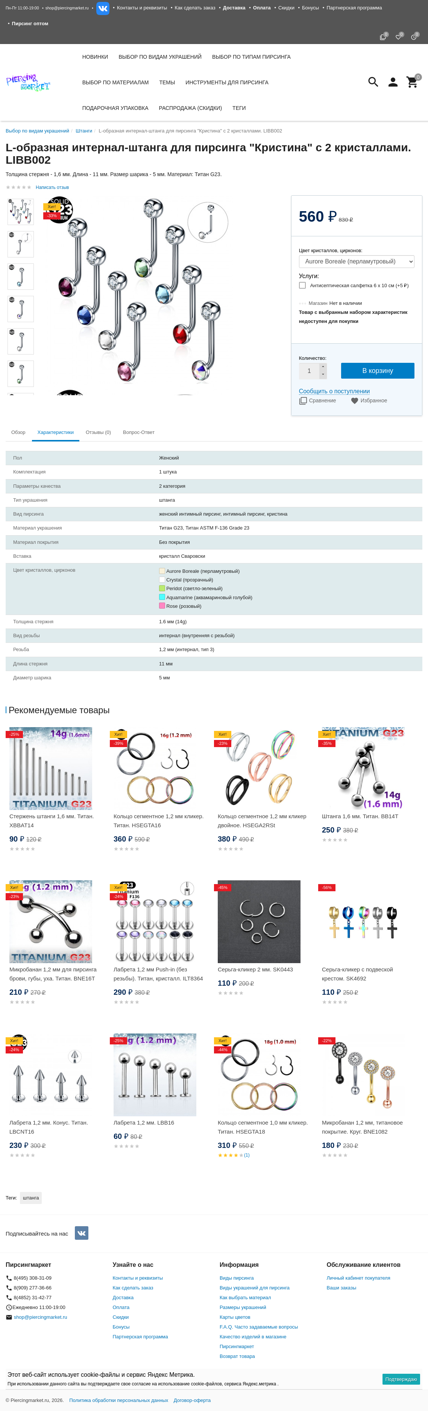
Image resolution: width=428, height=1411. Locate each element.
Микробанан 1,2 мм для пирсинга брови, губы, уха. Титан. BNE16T (53, 974)
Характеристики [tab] (56, 432)
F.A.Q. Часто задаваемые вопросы (259, 1327)
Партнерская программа (354, 8)
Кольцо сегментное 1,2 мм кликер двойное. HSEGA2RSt (262, 820)
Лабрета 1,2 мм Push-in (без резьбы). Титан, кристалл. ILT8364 (158, 974)
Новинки (95, 57)
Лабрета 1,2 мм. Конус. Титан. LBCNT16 (48, 1127)
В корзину (377, 370)
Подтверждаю (401, 1379)
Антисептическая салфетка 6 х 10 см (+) (359, 285)
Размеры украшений (243, 1307)
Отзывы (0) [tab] (98, 432)
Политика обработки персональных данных (118, 1400)
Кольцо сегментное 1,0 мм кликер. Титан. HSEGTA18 (263, 1127)
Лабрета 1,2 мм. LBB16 (144, 1122)
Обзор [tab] (18, 432)
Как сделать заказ (195, 8)
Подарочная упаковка (115, 108)
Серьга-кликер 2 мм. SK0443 (255, 969)
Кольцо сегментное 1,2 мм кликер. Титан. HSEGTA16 (159, 820)
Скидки (286, 8)
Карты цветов (235, 1317)
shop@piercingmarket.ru (67, 8)
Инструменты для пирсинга (226, 82)
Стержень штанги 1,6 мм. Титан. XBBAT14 (51, 820)
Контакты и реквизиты (142, 8)
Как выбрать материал (245, 1297)
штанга (31, 1198)
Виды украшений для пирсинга (255, 1288)
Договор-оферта (192, 1400)
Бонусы (310, 8)
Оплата (121, 1307)
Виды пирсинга (237, 1278)
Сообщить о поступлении (334, 391)
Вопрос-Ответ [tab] (139, 432)
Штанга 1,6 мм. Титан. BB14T (360, 816)
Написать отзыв (52, 187)
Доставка (123, 1297)
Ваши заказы (342, 1288)
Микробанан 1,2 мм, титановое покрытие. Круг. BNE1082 (362, 1127)
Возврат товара (237, 1356)
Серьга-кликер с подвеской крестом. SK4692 (357, 974)
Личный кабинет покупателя (358, 1278)
